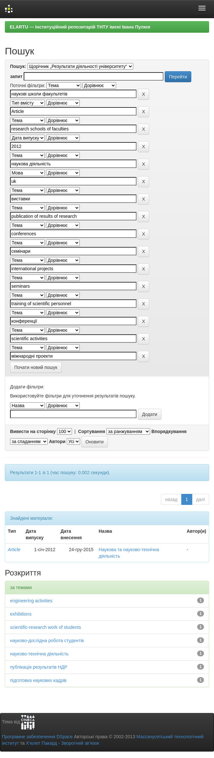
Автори (57, 441)
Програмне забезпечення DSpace (37, 736)
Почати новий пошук (35, 367)
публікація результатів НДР (38, 667)
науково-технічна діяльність (39, 653)
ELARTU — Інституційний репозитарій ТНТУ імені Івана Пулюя (80, 26)
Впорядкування (169, 431)
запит (16, 76)
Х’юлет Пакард (41, 743)
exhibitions (20, 614)
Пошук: (18, 66)
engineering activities (31, 600)
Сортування (91, 431)
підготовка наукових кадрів (38, 680)
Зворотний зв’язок (80, 743)
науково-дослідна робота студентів (47, 640)
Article (14, 549)
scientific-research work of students (45, 627)
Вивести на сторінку (33, 431)
